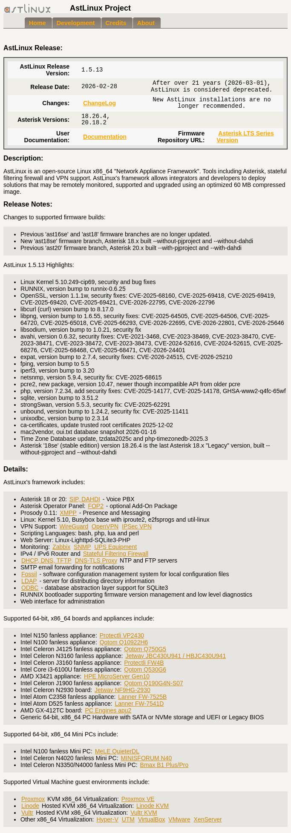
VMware (179, 819)
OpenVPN (105, 526)
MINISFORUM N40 (146, 758)
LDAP (29, 580)
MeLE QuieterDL (117, 751)
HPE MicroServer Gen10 (117, 676)
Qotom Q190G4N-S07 (153, 683)
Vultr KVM (143, 812)
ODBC (29, 587)
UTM (128, 819)
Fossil (29, 574)
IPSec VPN (137, 526)
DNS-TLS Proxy (96, 560)
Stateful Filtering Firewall (115, 553)
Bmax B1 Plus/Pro (164, 764)
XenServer (208, 819)
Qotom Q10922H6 (124, 642)
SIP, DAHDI (84, 499)
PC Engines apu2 (108, 710)
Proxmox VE (138, 799)
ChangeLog (99, 103)
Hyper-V (107, 819)
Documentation (105, 136)
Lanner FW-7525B (142, 696)
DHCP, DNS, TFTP (46, 560)
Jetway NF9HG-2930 (122, 690)
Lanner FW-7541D (139, 703)
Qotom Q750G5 (145, 649)
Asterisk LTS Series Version (245, 137)
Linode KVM (152, 805)
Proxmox (33, 799)
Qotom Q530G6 (145, 669)
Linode (30, 805)
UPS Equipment (115, 546)
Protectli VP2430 (122, 635)
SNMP (82, 546)
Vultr (27, 812)
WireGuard (74, 526)
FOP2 (96, 506)
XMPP (68, 512)
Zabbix (61, 546)
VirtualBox (151, 819)
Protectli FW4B (144, 662)
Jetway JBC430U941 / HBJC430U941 (175, 655)
